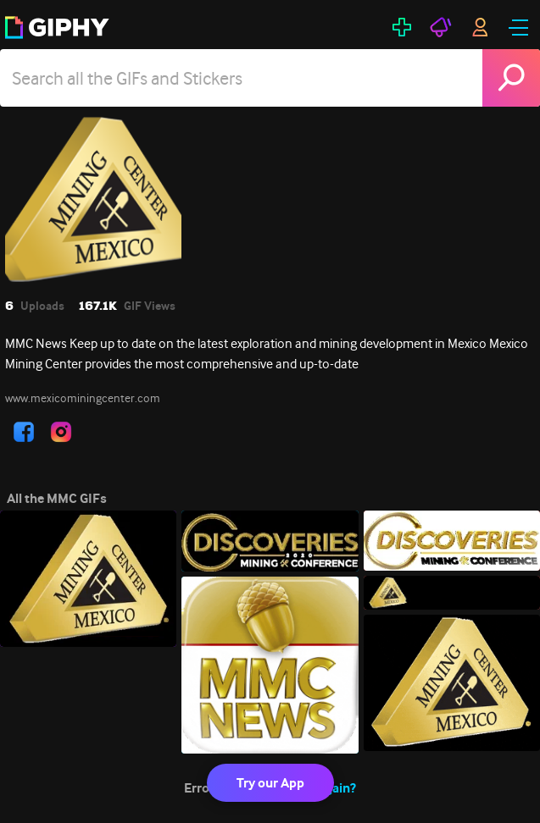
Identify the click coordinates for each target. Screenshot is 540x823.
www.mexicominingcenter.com (82, 398)
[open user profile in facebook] (23, 431)
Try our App (270, 783)
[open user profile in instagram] (61, 431)
